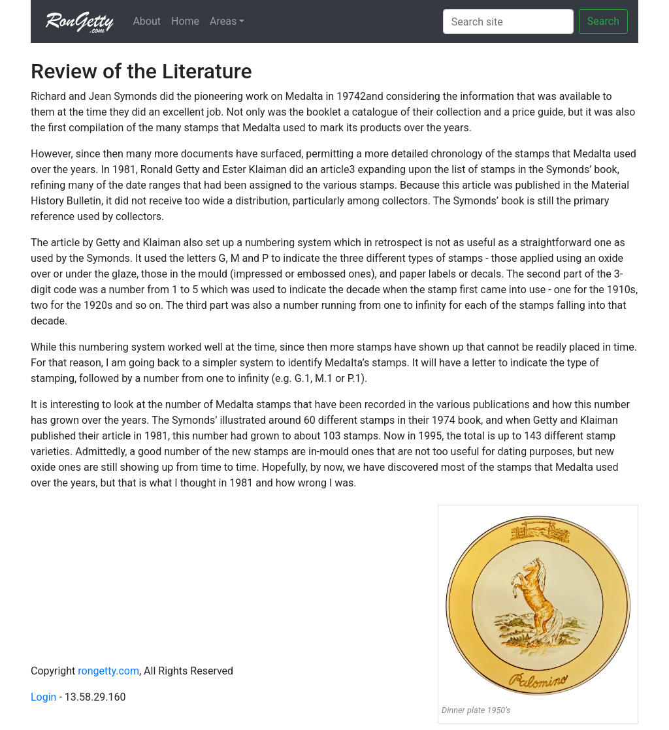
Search (603, 21)
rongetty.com (108, 671)
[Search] (508, 21)
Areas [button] (223, 21)
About (147, 21)
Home (185, 21)
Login (43, 697)
